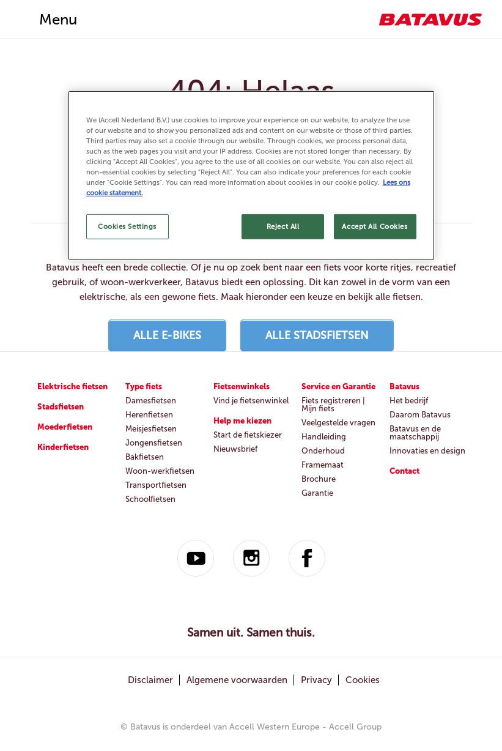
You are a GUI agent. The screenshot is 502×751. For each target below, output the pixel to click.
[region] (251, 176)
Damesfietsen (150, 400)
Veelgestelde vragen (338, 422)
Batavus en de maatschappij (415, 432)
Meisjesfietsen (151, 428)
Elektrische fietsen (72, 386)
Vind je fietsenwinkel (251, 400)
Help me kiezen (242, 420)
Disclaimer (150, 680)
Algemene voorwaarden (236, 680)
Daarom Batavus (420, 414)
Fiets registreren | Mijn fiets (333, 404)
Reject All (283, 226)
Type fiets (143, 386)
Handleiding (323, 436)
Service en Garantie (338, 386)
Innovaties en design (427, 450)
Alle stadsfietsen (317, 335)
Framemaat (322, 464)
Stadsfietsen (60, 406)
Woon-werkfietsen (159, 471)
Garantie (317, 493)
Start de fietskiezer (247, 434)
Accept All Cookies (374, 226)
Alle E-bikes (167, 335)
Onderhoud (323, 450)
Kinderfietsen (63, 447)
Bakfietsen (144, 456)
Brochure (318, 479)
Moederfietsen (64, 427)
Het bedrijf (408, 400)
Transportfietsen (155, 485)
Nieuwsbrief (235, 449)
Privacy (316, 680)
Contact (404, 471)
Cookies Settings (127, 226)
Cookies (362, 680)
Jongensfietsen (153, 442)
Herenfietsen (149, 414)
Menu (58, 19)
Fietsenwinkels (241, 386)
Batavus (404, 386)
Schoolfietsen (150, 499)
